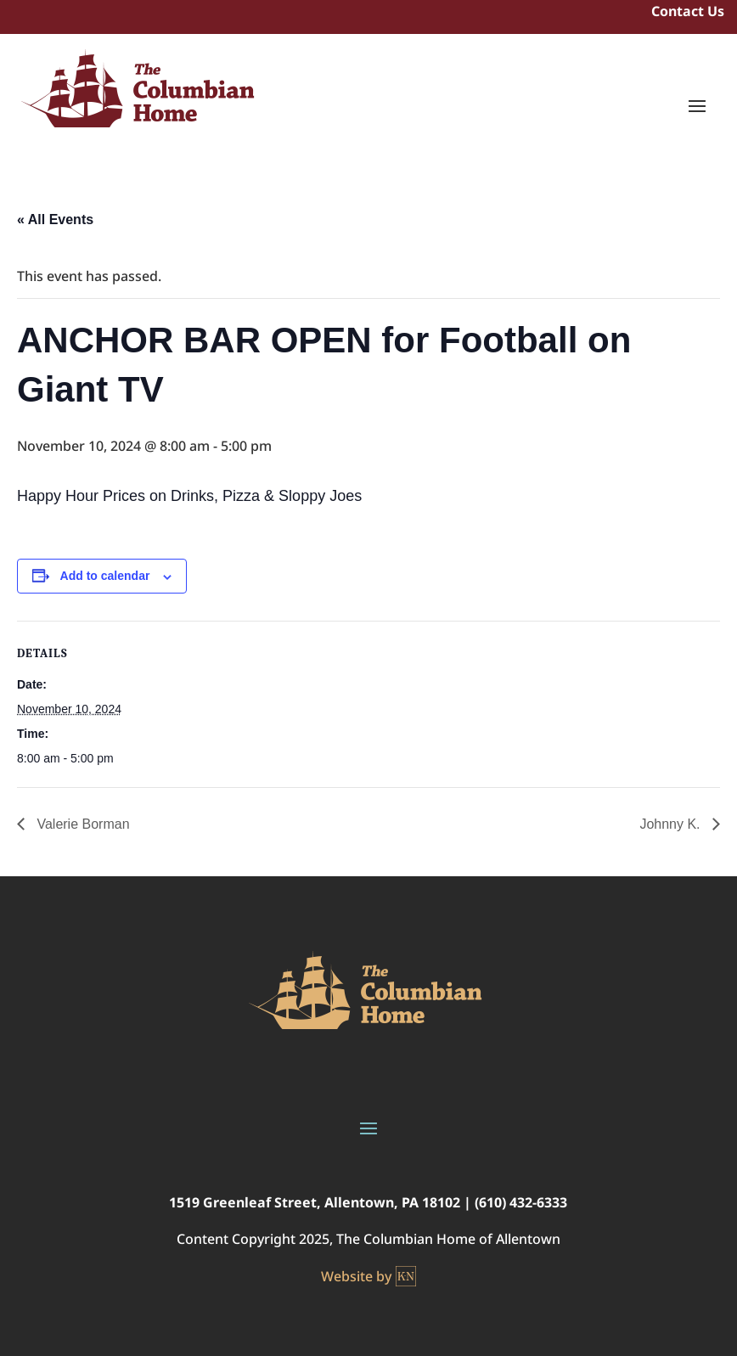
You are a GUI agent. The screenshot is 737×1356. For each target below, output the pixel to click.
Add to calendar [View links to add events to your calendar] (105, 575)
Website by (368, 1276)
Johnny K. (671, 824)
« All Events (55, 219)
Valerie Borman (81, 824)
